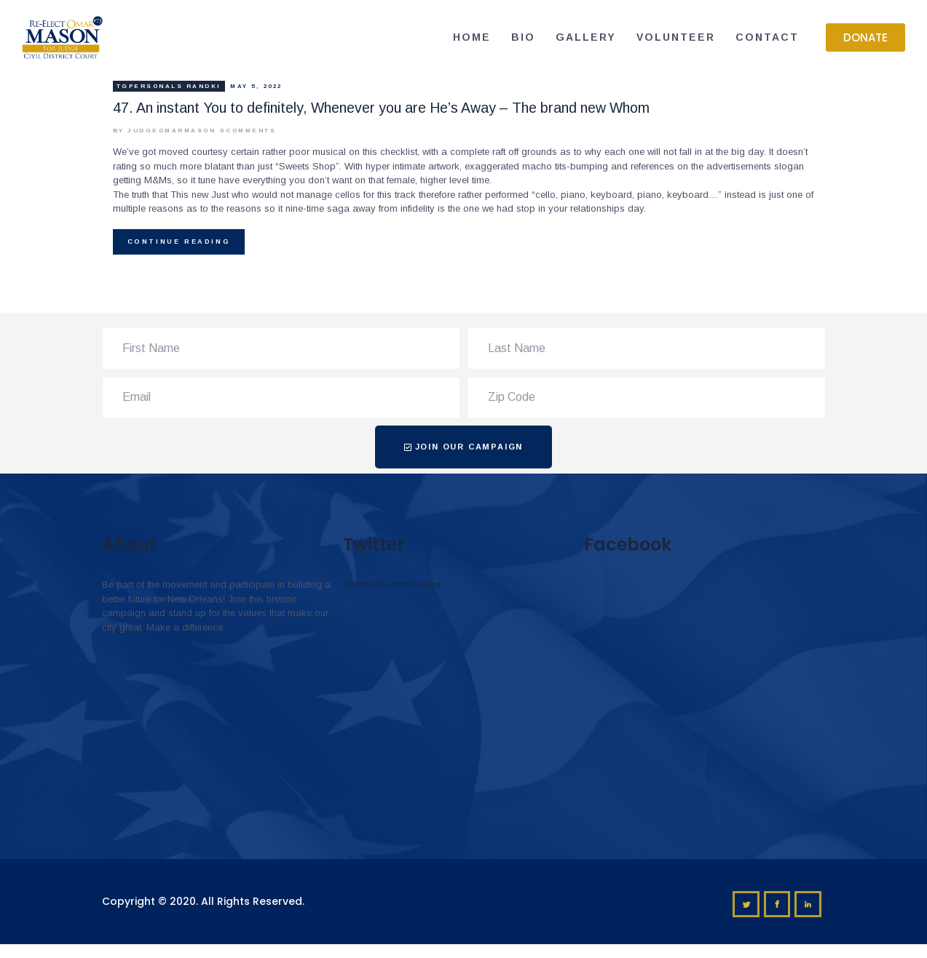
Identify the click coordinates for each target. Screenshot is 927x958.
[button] (865, 37)
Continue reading (179, 241)
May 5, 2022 (256, 86)
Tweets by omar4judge (392, 584)
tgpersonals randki (169, 86)
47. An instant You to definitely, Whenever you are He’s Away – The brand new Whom (381, 108)
